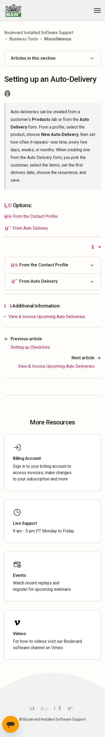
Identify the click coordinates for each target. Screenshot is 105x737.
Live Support (25, 523)
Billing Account (27, 458)
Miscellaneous (57, 38)
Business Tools (23, 38)
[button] (52, 265)
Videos (19, 633)
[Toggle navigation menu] (97, 10)
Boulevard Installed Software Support (38, 32)
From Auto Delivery (30, 228)
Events (19, 575)
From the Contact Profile (35, 216)
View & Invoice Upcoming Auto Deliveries (46, 316)
